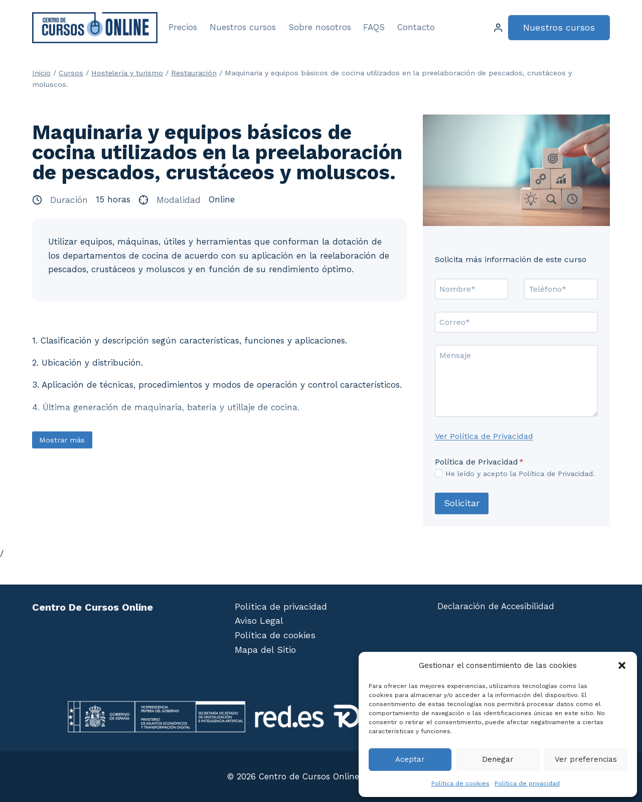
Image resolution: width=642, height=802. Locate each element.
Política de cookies (460, 783)
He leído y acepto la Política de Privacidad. (520, 474)
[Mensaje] (516, 381)
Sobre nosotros (319, 27)
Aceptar (410, 759)
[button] (622, 665)
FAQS (374, 27)
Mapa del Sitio (265, 649)
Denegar (498, 759)
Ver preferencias (586, 759)
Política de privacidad (527, 783)
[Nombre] (472, 289)
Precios (183, 27)
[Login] (498, 28)
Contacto (416, 27)
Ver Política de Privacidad (484, 436)
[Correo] (516, 322)
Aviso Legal (259, 620)
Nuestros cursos (243, 27)
